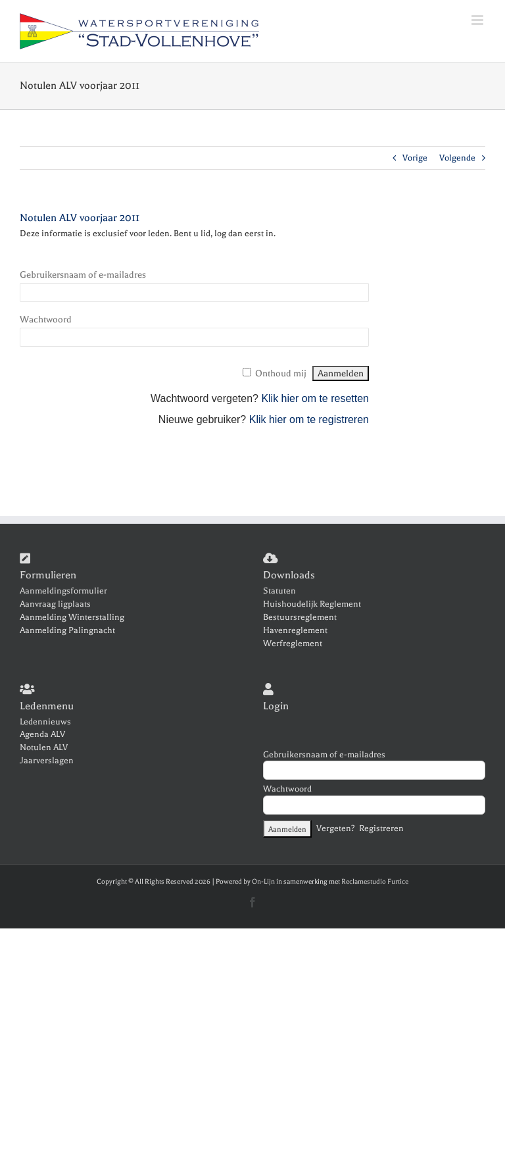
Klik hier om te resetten (315, 398)
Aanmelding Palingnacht (67, 630)
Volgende (457, 158)
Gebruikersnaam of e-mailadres (83, 274)
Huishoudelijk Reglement (312, 604)
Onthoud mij (280, 373)
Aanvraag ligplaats (55, 604)
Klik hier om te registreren (309, 419)
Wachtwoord (46, 319)
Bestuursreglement (300, 617)
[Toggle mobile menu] (478, 20)
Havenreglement (295, 630)
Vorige (414, 158)
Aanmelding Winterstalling (72, 617)
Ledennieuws (45, 721)
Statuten (279, 590)
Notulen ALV (44, 747)
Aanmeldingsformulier (63, 590)
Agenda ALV (42, 734)
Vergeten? (335, 828)
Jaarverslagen (47, 760)
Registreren (381, 828)
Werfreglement (292, 643)
